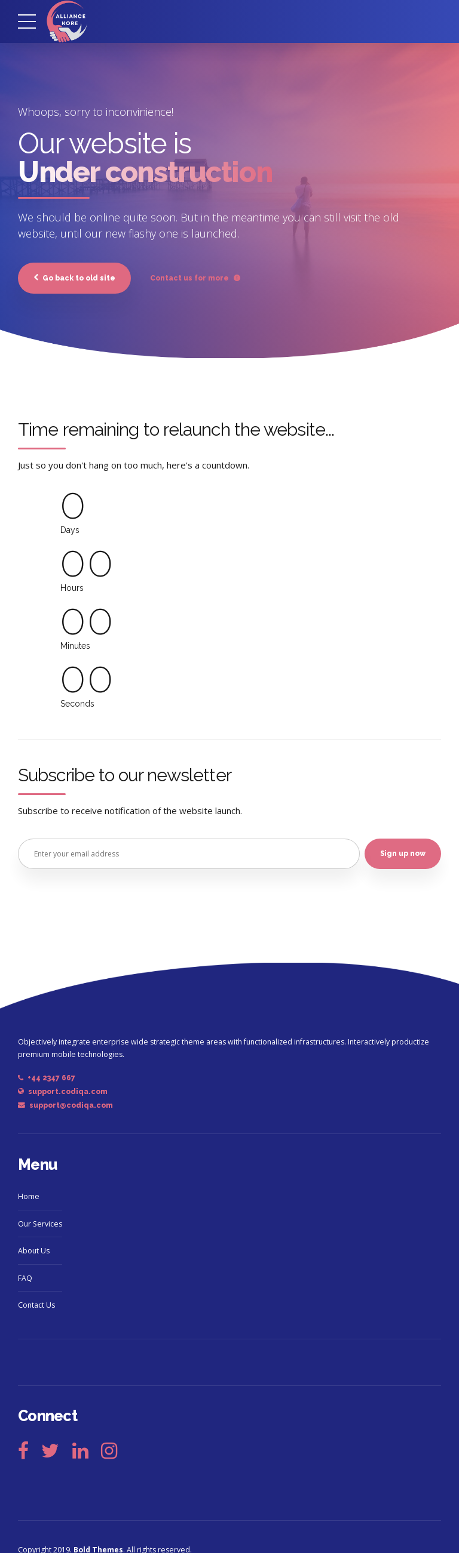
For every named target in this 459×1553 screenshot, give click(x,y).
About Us (34, 1252)
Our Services (40, 1224)
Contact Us (36, 1306)
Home (28, 1198)
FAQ (25, 1279)
